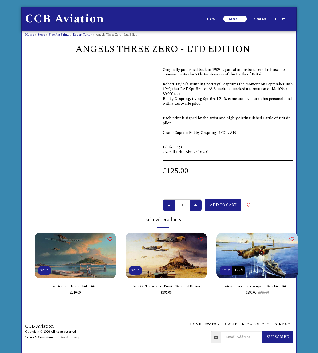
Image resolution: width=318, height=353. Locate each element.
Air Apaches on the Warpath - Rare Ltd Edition (257, 287)
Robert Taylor (82, 34)
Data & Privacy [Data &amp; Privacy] (70, 337)
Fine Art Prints (59, 34)
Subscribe (278, 337)
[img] (75, 255)
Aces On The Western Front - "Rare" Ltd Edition (166, 290)
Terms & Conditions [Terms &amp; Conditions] (39, 337)
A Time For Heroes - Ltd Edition (75, 287)
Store (41, 34)
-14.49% (239, 270)
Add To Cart (223, 205)
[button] (277, 19)
